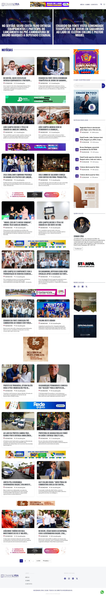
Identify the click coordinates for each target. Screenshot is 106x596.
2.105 (38, 561)
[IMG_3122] (35, 361)
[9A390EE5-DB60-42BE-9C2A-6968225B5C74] (35, 198)
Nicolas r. (57, 593)
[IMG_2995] (35, 296)
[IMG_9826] (35, 103)
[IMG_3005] (86, 73)
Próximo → (46, 561)
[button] (101, 4)
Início (82, 5)
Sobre (87, 5)
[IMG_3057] (35, 247)
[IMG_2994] (35, 409)
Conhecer (78, 249)
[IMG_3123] (35, 505)
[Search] (103, 85)
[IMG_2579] (35, 150)
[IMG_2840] (49, 6)
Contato (94, 5)
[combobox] (88, 85)
